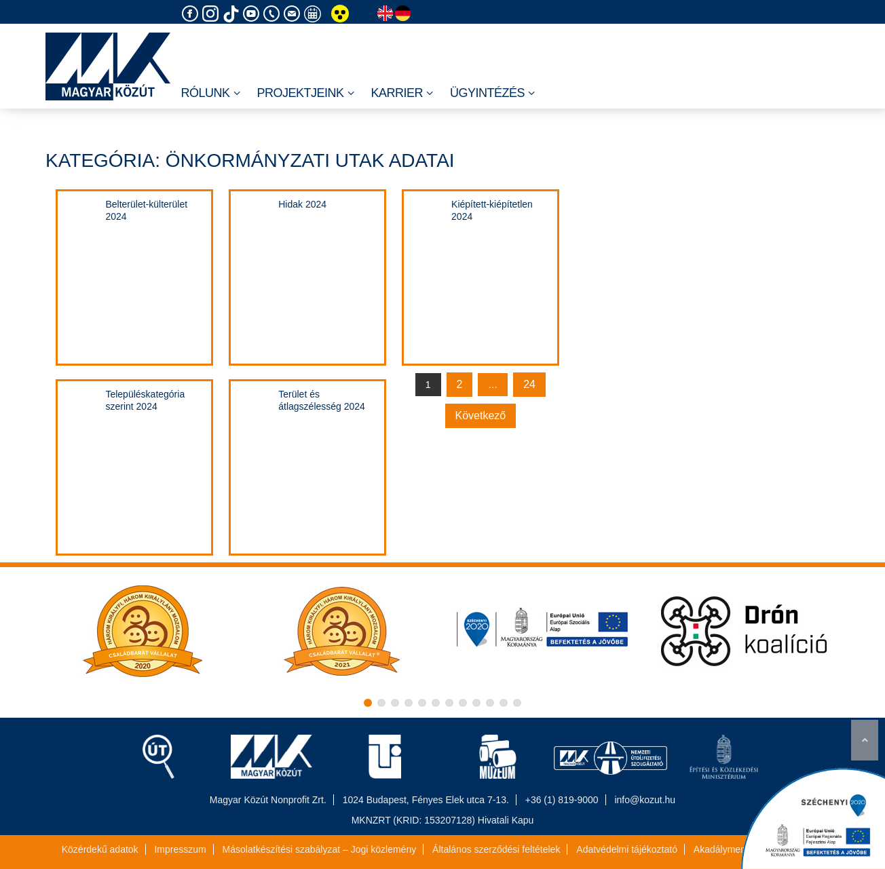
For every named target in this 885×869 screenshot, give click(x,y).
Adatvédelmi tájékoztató (626, 849)
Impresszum (180, 849)
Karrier (402, 93)
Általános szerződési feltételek (496, 849)
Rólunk (210, 93)
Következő (480, 415)
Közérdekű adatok (100, 849)
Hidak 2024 (302, 204)
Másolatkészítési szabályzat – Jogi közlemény (320, 849)
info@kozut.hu (644, 799)
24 (529, 384)
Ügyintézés (492, 93)
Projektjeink (305, 93)
